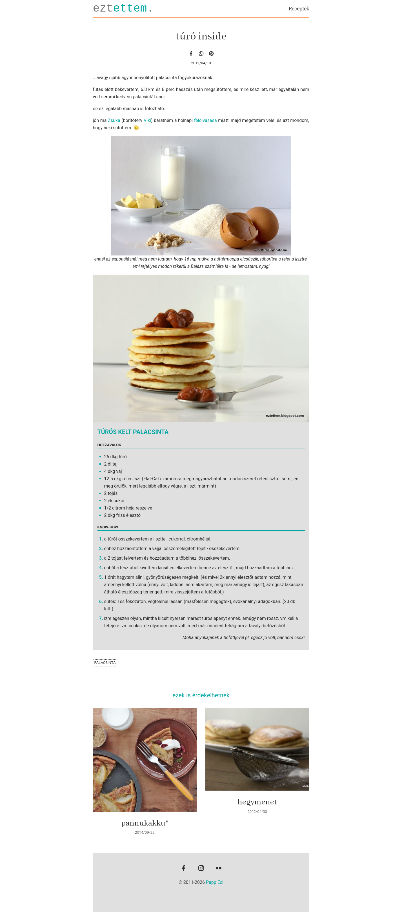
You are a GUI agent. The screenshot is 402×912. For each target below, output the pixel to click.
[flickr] (218, 868)
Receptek (299, 9)
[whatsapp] (201, 53)
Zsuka (114, 120)
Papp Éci (214, 882)
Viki (147, 120)
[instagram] (201, 868)
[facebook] (191, 53)
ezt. (123, 8)
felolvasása (205, 120)
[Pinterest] (211, 53)
